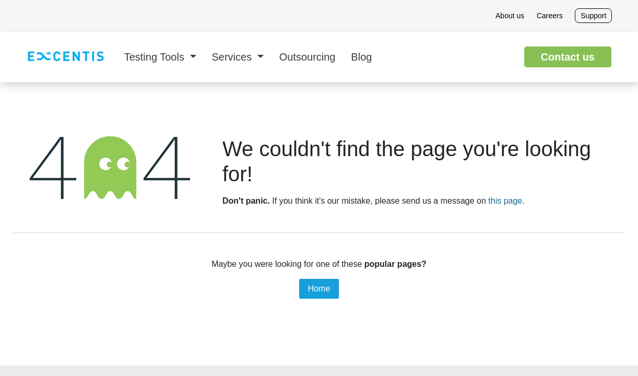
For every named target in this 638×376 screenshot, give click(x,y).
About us (509, 15)
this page (505, 200)
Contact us (568, 57)
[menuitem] (160, 57)
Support (593, 15)
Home (319, 288)
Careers (550, 15)
